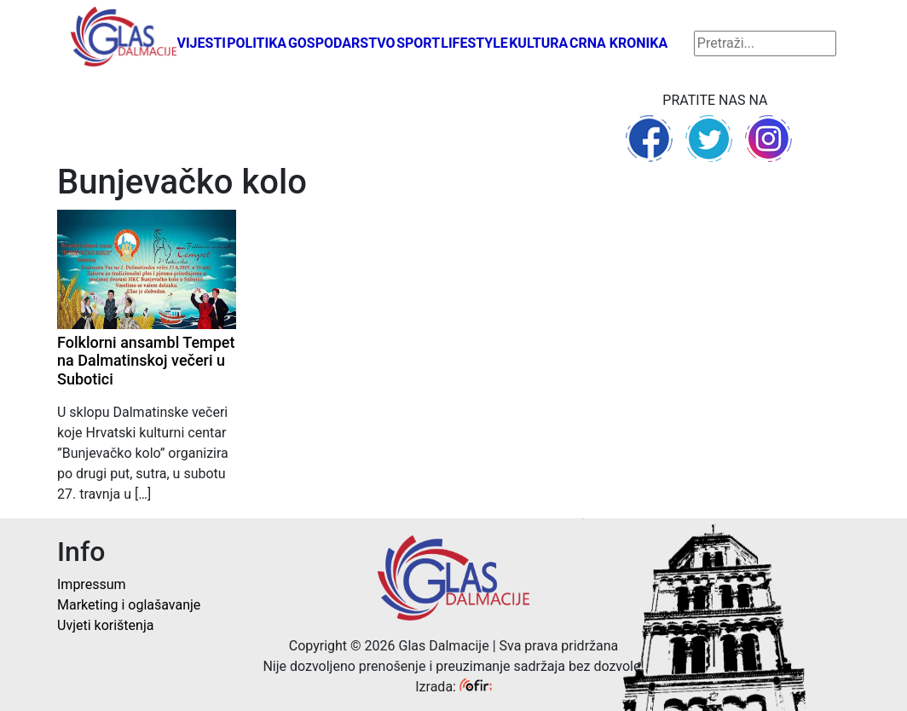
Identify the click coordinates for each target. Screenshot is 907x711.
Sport (418, 43)
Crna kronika (618, 43)
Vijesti (201, 43)
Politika (256, 43)
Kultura (538, 43)
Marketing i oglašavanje (128, 605)
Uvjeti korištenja (105, 625)
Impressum (91, 584)
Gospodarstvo (342, 43)
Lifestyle (474, 43)
